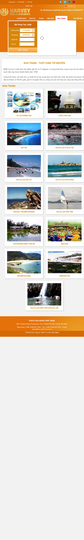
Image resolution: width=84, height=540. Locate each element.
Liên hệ (29, 2)
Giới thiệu (21, 2)
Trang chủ (11, 2)
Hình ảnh (50, 18)
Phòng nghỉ (21, 18)
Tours (41, 18)
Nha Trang (61, 18)
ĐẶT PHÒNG (23, 50)
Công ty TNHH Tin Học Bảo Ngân (46, 332)
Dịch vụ (32, 18)
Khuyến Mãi (77, 18)
